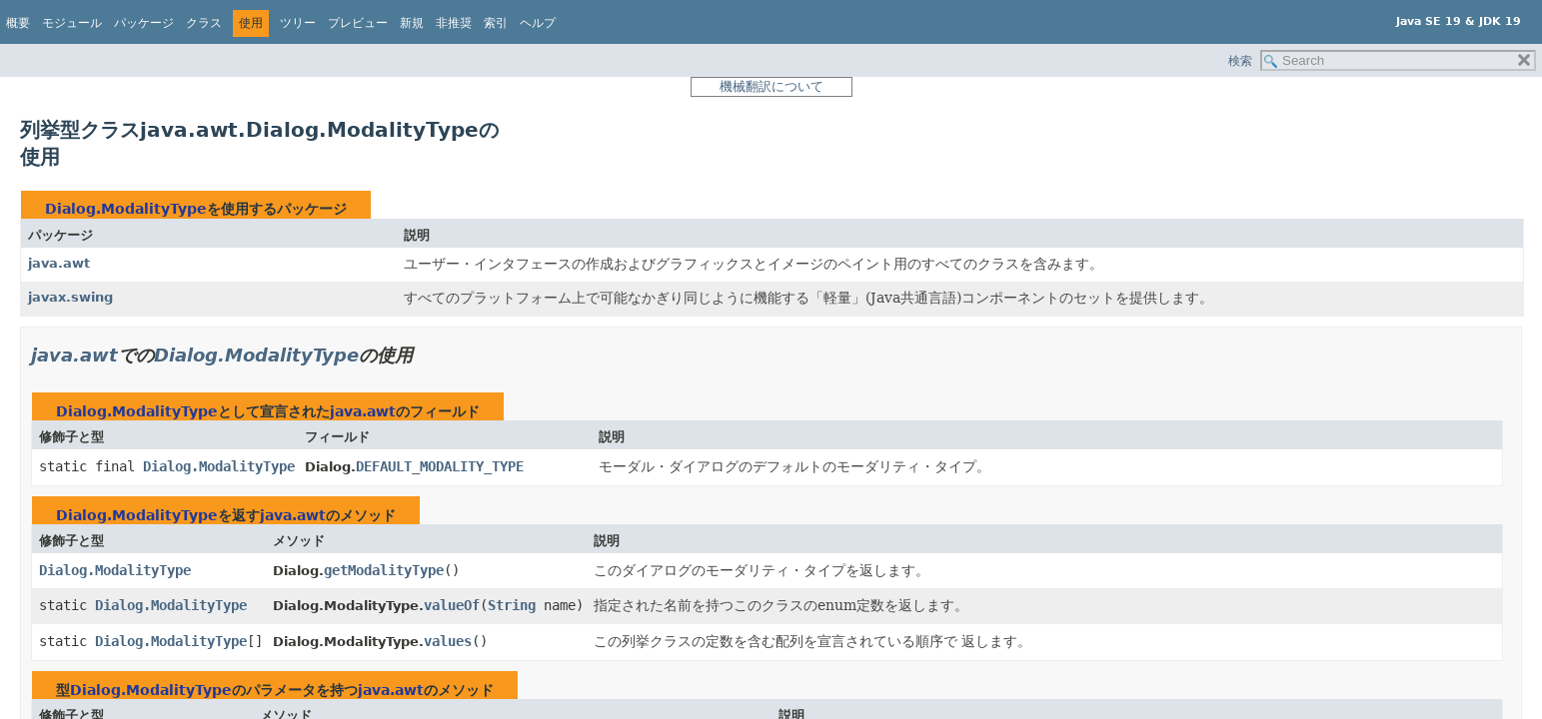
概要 (18, 23)
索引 (496, 23)
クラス (204, 23)
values (448, 641)
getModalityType (384, 570)
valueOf (452, 605)
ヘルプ (538, 23)
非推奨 (454, 23)
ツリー (298, 23)
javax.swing (70, 297)
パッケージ (144, 23)
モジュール (72, 23)
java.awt (59, 263)
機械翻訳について (771, 86)
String (512, 605)
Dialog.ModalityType (126, 209)
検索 (1240, 61)
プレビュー (358, 23)
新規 (412, 23)
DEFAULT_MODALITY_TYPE (440, 466)
